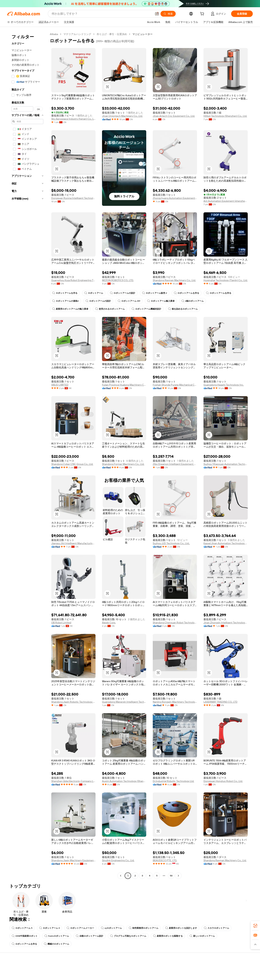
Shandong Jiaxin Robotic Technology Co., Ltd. (73, 701)
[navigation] (27, 455)
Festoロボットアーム (56, 936)
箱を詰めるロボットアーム (183, 308)
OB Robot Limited (61, 622)
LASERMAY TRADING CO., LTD (220, 701)
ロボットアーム (93, 293)
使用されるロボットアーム (110, 308)
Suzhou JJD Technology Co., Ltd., (171, 543)
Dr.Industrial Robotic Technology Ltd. (173, 781)
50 (171, 875)
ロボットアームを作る (64, 293)
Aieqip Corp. (109, 622)
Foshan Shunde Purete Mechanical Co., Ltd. (175, 384)
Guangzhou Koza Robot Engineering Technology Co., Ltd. (73, 280)
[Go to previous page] (120, 875)
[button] (157, 14)
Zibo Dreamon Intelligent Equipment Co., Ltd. (175, 464)
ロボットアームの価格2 (65, 301)
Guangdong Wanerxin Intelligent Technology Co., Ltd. (124, 701)
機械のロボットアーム (56, 943)
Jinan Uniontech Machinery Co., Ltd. (122, 115)
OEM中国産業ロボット (25, 936)
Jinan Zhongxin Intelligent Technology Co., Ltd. (225, 622)
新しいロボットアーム (202, 936)
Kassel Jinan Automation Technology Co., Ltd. (225, 543)
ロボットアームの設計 (122, 293)
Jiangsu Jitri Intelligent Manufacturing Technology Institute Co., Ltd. (73, 543)
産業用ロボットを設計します (181, 928)
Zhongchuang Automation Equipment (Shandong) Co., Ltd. (175, 198)
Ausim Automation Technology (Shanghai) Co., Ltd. (124, 781)
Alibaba (54, 34)
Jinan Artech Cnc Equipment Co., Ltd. (174, 115)
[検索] (168, 14)
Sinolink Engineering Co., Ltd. (118, 860)
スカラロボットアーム (216, 928)
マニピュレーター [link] (142, 34)
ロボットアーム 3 (49, 928)
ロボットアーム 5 (22, 928)
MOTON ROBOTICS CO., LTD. (118, 280)
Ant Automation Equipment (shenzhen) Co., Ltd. (225, 201)
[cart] (202, 14)
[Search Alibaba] (102, 14)
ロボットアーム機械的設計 (146, 308)
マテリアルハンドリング (77, 34)
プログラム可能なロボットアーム (128, 936)
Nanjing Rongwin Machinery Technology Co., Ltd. (175, 701)
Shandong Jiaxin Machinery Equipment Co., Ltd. (73, 860)
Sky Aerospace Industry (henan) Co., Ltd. (73, 118)
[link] (255, 925)
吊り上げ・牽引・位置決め (112, 34)
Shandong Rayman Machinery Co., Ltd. (174, 280)
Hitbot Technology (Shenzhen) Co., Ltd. (225, 115)
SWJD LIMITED (59, 384)
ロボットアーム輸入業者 (161, 301)
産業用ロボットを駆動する (168, 936)
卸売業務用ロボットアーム (143, 928)
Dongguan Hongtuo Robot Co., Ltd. (223, 781)
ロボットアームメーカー (80, 928)
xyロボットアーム (111, 928)
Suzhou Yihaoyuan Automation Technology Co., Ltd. (225, 464)
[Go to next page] (178, 875)
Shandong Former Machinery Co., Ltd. (123, 464)
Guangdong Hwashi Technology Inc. (223, 384)
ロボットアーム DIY (129, 301)
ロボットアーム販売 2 (154, 293)
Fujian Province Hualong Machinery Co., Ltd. (124, 384)
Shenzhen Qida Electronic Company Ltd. (73, 781)
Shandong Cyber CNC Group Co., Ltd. (72, 464)
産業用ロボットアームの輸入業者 (70, 308)
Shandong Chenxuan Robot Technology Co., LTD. (175, 622)
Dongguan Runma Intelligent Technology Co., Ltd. (73, 198)
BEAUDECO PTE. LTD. (165, 860)
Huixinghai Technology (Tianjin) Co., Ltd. (225, 280)
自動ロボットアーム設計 (89, 936)
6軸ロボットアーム (192, 301)
